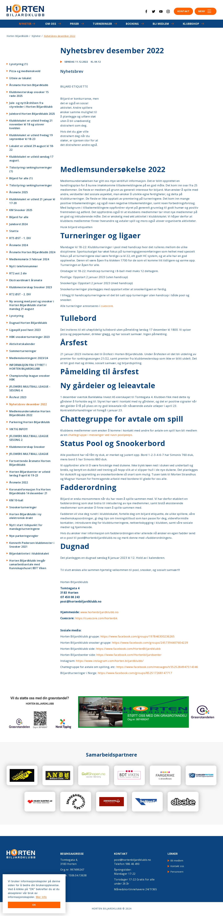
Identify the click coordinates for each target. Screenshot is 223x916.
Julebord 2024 (18, 224)
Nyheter (25, 24)
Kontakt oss (177, 866)
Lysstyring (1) (18, 64)
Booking (132, 24)
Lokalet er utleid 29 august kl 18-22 (31, 148)
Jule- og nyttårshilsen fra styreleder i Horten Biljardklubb (31, 104)
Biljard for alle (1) (21, 178)
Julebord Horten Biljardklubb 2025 (32, 114)
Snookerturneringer (23, 507)
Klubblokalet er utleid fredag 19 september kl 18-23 (31, 137)
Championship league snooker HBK (29, 377)
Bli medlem (161, 24)
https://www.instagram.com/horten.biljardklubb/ (109, 661)
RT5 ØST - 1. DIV (20, 238)
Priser (74, 24)
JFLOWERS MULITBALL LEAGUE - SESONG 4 (29, 388)
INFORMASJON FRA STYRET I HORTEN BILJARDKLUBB (27, 366)
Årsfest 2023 (17, 397)
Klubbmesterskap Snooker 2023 (30, 287)
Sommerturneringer (23, 351)
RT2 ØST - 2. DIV (20, 294)
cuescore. (107, 306)
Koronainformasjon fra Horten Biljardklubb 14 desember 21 (30, 491)
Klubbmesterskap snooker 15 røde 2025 (29, 94)
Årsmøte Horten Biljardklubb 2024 (32, 252)
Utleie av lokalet (20, 78)
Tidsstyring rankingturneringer (30, 185)
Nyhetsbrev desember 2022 (28, 404)
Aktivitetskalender (22, 344)
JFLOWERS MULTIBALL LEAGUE (28, 454)
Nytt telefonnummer (23, 266)
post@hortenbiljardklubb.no (132, 860)
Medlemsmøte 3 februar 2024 (29, 259)
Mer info (41, 897)
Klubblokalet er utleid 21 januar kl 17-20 (32, 201)
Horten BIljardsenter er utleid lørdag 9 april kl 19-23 (29, 473)
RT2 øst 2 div (18, 273)
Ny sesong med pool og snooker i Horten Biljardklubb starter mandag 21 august (31, 305)
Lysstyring (16, 316)
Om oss (50, 24)
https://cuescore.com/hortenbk (96, 618)
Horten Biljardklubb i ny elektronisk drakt (25, 516)
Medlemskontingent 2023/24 (28, 358)
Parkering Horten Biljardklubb (29, 422)
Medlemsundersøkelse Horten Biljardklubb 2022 (29, 413)
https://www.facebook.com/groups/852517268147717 (135, 673)
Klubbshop (191, 24)
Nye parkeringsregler (23, 536)
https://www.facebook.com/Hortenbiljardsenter (128, 655)
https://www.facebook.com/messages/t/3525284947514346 (157, 667)
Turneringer (102, 24)
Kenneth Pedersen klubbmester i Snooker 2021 (31, 544)
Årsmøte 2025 (18, 192)
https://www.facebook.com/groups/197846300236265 (137, 636)
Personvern (176, 871)
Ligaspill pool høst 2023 (25, 330)
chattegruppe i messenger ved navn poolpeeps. (100, 435)
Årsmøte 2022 (18, 482)
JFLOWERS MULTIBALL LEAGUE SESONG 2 (28, 438)
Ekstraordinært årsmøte (25, 280)
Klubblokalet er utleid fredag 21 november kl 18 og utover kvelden (31, 124)
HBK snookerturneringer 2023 (29, 337)
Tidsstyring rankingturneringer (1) (30, 169)
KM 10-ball (16, 500)
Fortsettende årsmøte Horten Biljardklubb (30, 463)
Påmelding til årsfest (99, 371)
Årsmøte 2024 (18, 245)
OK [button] (34, 905)
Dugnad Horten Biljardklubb (28, 323)
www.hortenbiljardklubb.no (99, 612)
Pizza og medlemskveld (24, 71)
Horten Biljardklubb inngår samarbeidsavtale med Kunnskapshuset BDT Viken (27, 564)
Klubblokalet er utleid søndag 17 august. (31, 158)
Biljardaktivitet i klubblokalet (29, 553)
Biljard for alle (18, 217)
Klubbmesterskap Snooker (27, 447)
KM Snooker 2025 (20, 210)
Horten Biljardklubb (18, 36)
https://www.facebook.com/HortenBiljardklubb (128, 649)
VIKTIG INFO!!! (18, 429)
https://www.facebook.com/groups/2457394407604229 (150, 642)
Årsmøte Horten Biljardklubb (28, 85)
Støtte (14, 231)
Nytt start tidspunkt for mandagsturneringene (25, 527)
